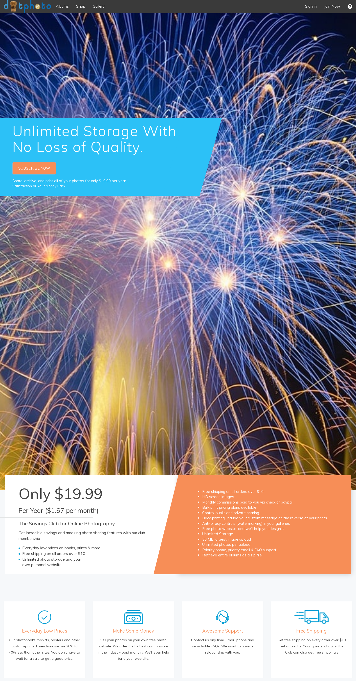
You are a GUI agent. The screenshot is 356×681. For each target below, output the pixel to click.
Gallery (99, 6)
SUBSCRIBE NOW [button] (34, 168)
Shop (80, 6)
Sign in (311, 6)
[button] (350, 6)
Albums (62, 6)
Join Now (332, 6)
